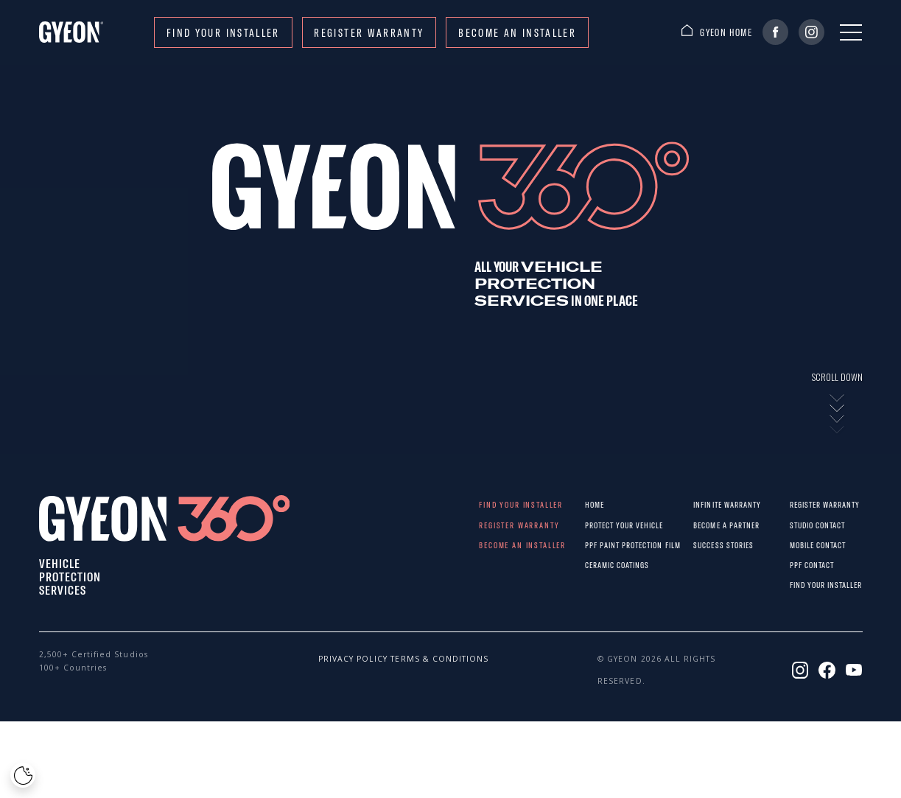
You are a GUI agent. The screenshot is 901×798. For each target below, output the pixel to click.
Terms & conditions (414, 659)
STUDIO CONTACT (799, 525)
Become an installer (517, 32)
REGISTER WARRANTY (369, 32)
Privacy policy (341, 659)
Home (594, 504)
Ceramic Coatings (597, 564)
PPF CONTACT (799, 564)
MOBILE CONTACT (799, 544)
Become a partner (705, 525)
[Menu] (851, 32)
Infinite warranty (705, 504)
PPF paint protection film (597, 544)
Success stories (705, 544)
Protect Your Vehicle (597, 525)
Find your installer (223, 32)
